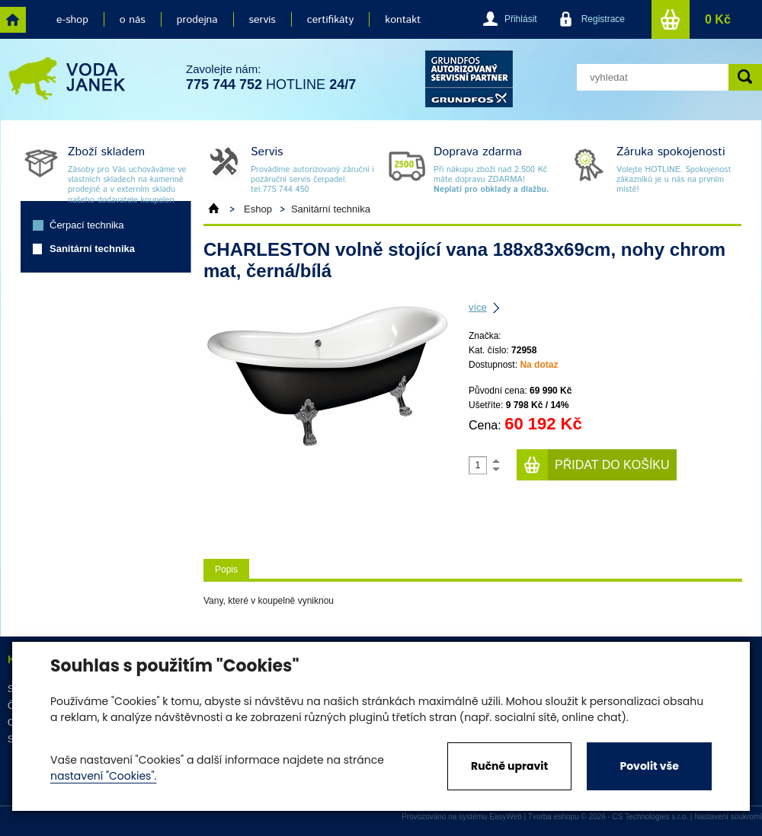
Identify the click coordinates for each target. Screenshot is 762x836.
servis (262, 19)
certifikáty (330, 19)
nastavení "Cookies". (103, 775)
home (13, 20)
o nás (133, 19)
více (478, 307)
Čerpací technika (87, 225)
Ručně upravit (509, 766)
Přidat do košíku (612, 464)
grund (469, 78)
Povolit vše (649, 766)
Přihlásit (520, 19)
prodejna (197, 19)
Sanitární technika (92, 248)
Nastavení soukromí (728, 816)
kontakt (403, 19)
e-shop (72, 19)
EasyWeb (505, 816)
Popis (226, 569)
